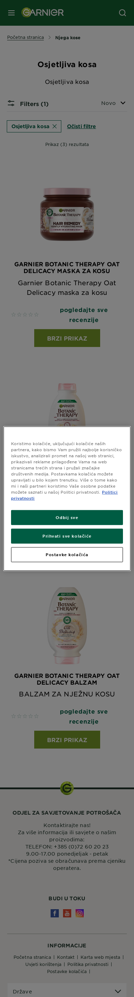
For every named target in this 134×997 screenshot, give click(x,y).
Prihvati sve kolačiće (67, 535)
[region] (66, 498)
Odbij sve (67, 517)
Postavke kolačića (67, 554)
